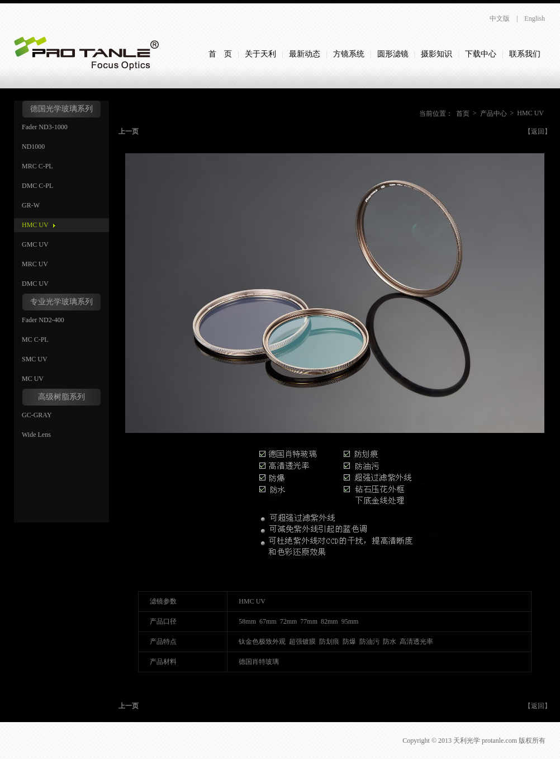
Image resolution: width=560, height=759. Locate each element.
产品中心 (493, 113)
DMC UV (35, 283)
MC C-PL (35, 339)
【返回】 (537, 131)
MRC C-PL (37, 166)
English (534, 18)
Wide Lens (36, 435)
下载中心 (480, 54)
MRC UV (35, 264)
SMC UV (35, 359)
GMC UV (35, 244)
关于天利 (260, 54)
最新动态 (304, 54)
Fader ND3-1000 (45, 127)
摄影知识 (436, 54)
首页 (462, 113)
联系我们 (524, 54)
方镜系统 (348, 54)
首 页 (220, 54)
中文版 (500, 18)
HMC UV (35, 225)
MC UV (33, 379)
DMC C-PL (37, 186)
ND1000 (33, 146)
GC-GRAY (37, 415)
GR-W (31, 205)
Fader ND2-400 (43, 320)
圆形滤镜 (393, 54)
